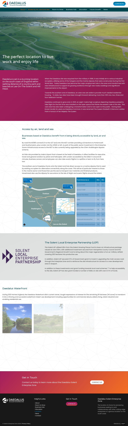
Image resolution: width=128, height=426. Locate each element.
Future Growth (95, 9)
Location (38, 411)
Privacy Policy (26, 423)
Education (83, 9)
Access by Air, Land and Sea (39, 9)
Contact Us (97, 382)
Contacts (119, 4)
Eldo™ (123, 423)
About (23, 9)
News (105, 9)
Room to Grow (57, 9)
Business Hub (71, 9)
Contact (38, 416)
